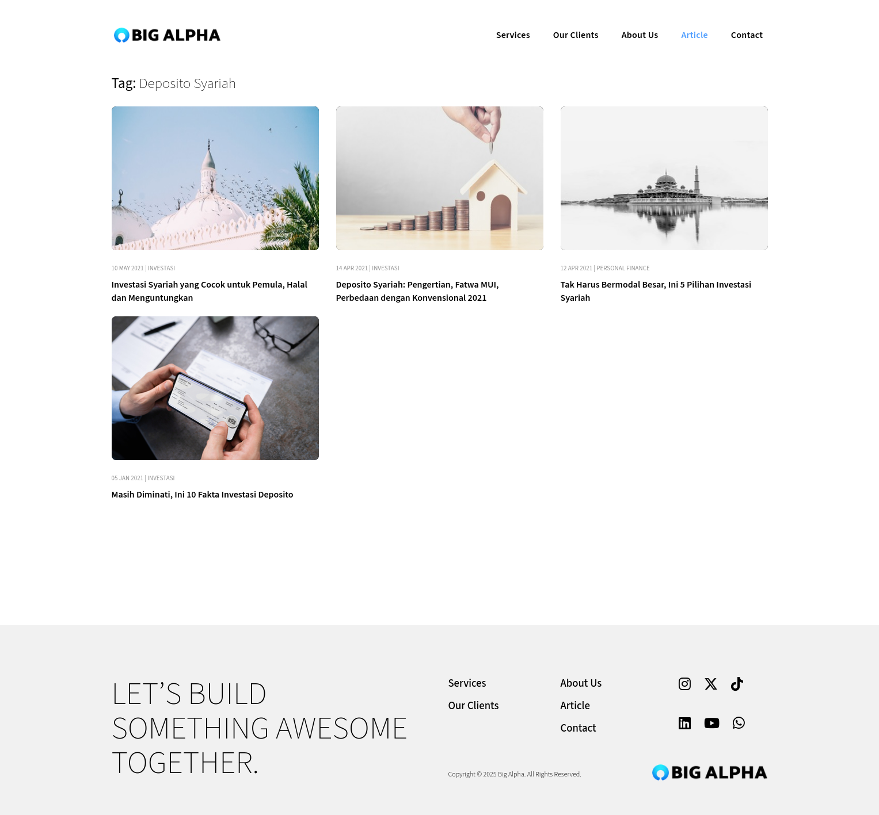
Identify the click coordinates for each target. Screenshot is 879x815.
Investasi (161, 268)
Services (505, 20)
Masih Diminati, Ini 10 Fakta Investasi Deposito (203, 494)
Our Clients (568, 20)
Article (686, 20)
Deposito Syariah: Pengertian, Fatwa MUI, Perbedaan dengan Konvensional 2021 (417, 291)
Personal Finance (623, 268)
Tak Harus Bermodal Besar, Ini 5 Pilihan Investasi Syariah (656, 291)
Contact (739, 20)
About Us (631, 20)
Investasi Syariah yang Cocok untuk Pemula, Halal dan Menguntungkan (209, 291)
